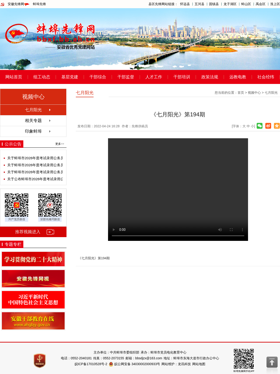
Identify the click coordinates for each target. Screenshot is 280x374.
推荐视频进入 (27, 231)
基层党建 (69, 77)
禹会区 (261, 4)
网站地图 (198, 364)
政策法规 (209, 77)
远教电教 (237, 77)
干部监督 (125, 77)
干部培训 (181, 77)
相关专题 (33, 120)
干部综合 (97, 77)
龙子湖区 (230, 4)
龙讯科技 (184, 364)
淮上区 (275, 4)
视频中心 (254, 92)
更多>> (59, 143)
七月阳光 (33, 109)
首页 (241, 92)
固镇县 (214, 4)
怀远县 (185, 4)
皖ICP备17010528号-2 (91, 364)
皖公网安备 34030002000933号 (134, 364)
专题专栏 (13, 244)
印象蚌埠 (33, 131)
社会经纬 (265, 77)
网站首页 (13, 77)
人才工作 (153, 77)
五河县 (199, 4)
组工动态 (41, 77)
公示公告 (13, 144)
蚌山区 (246, 4)
